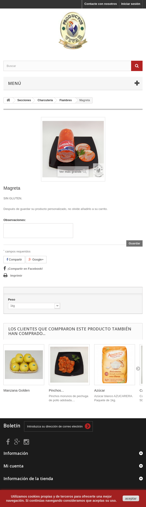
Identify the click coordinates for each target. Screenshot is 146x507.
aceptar (131, 498)
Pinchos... (56, 390)
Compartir (14, 259)
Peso (12, 299)
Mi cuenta (13, 466)
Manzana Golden (16, 390)
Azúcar (99, 390)
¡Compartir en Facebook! (25, 268)
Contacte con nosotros (100, 4)
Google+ (36, 259)
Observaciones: (14, 220)
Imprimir (16, 275)
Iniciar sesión (130, 4)
